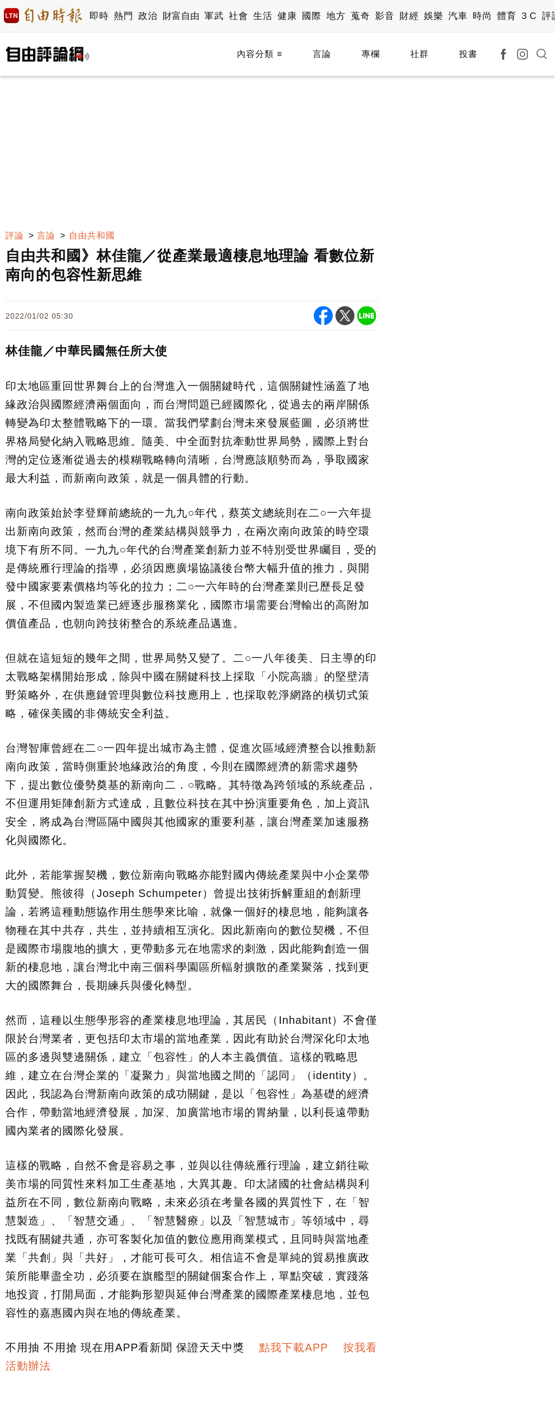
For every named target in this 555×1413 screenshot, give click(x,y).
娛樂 (433, 16)
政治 (147, 16)
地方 (335, 16)
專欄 (371, 54)
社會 (238, 16)
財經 (408, 16)
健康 (287, 16)
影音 (384, 16)
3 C (529, 16)
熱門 (123, 16)
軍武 (213, 16)
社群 (419, 54)
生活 (262, 16)
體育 (506, 16)
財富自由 (181, 16)
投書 (468, 54)
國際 (311, 16)
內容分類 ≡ (259, 54)
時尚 (482, 16)
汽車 (457, 16)
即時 (98, 16)
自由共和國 (92, 235)
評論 (14, 235)
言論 (322, 54)
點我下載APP (293, 1347)
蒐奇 (360, 16)
